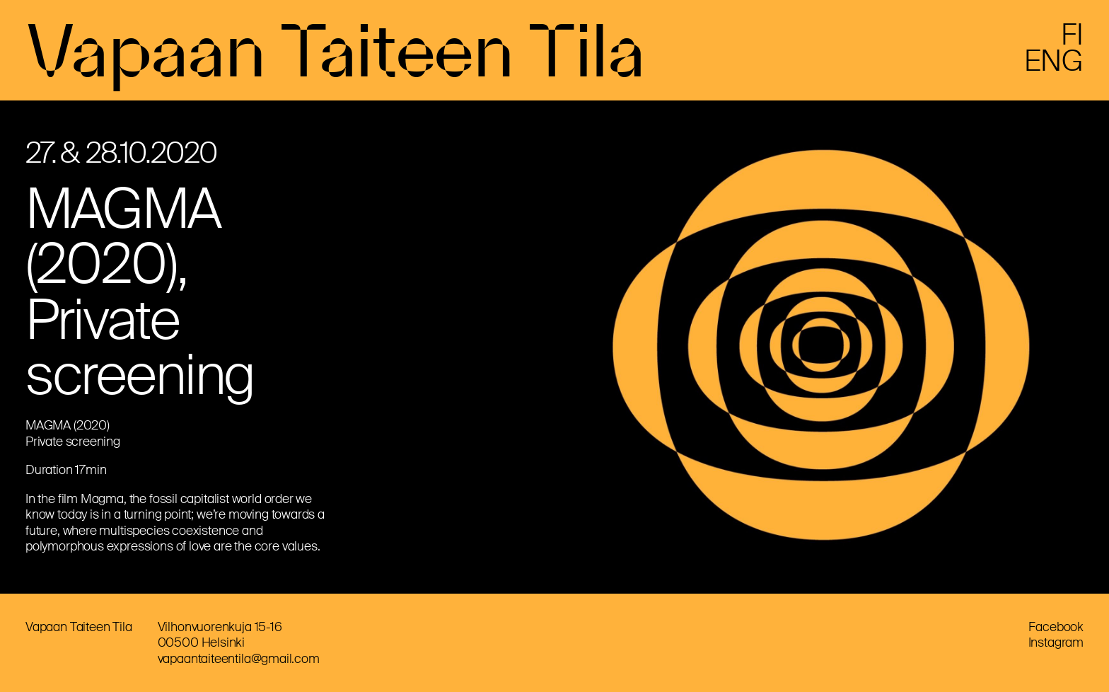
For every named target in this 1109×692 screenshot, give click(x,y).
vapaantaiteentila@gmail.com (239, 658)
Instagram (1056, 642)
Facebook (1056, 626)
